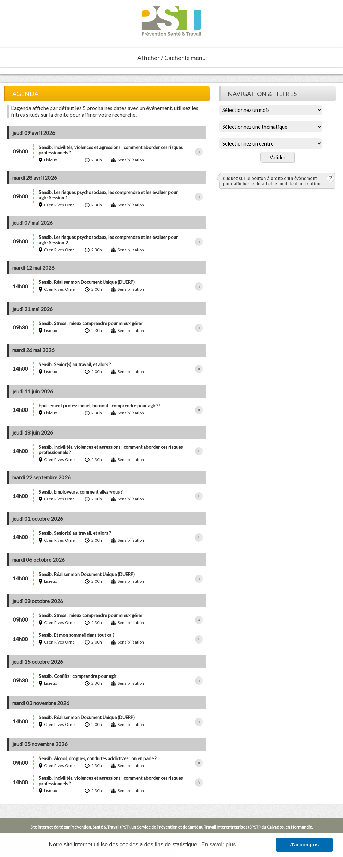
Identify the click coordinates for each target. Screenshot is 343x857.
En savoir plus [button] (218, 844)
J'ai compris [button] (304, 844)
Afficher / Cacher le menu (171, 57)
